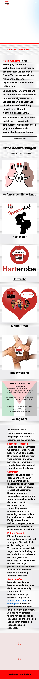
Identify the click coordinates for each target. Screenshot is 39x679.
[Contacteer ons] (19, 138)
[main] (19, 50)
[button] (2, 3)
